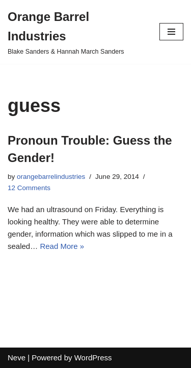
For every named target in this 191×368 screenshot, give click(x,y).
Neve (16, 357)
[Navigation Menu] (171, 31)
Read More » (62, 246)
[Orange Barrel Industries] (76, 32)
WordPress (93, 357)
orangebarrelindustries (51, 176)
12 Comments (29, 188)
